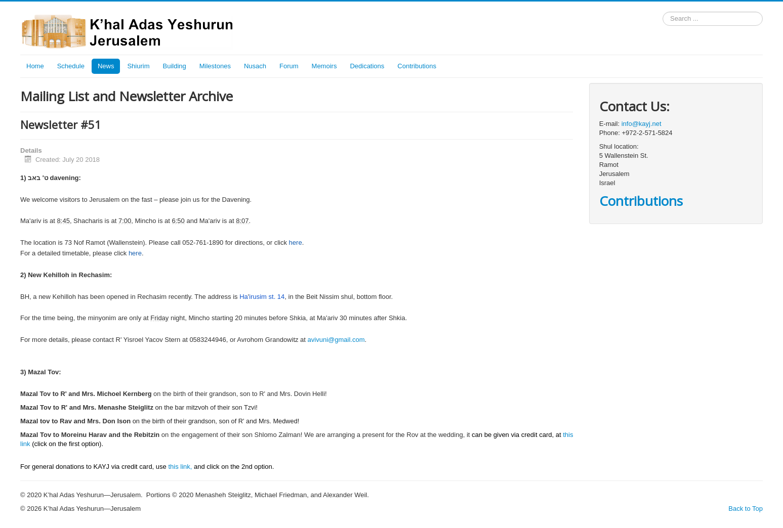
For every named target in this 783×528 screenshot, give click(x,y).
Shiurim (138, 66)
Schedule (71, 66)
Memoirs (324, 66)
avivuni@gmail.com (336, 339)
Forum (289, 66)
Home (35, 66)
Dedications (367, 66)
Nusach (255, 66)
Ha (243, 296)
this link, (180, 466)
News (106, 66)
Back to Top (745, 508)
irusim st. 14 (266, 296)
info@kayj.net (642, 123)
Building (174, 66)
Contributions (416, 66)
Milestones (215, 66)
